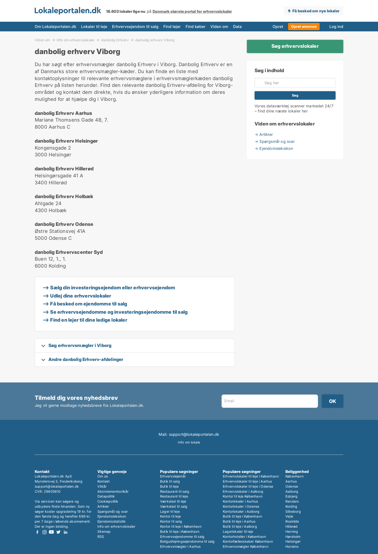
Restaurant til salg (174, 491)
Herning (291, 531)
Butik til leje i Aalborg (240, 526)
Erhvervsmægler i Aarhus (180, 546)
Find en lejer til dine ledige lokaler (88, 320)
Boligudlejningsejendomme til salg (187, 541)
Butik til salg (170, 481)
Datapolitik (106, 496)
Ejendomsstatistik (111, 521)
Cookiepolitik (107, 501)
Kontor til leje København (243, 496)
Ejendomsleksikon (111, 516)
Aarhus (291, 481)
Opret (278, 26)
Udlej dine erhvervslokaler (80, 296)
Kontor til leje (170, 516)
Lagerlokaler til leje (238, 531)
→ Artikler (264, 134)
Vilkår (102, 486)
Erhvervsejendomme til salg (182, 536)
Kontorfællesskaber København (248, 541)
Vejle (289, 516)
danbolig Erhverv (115, 40)
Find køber (196, 26)
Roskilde (292, 521)
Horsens (291, 546)
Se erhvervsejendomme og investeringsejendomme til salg (119, 312)
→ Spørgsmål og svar (275, 141)
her (305, 111)
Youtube (51, 532)
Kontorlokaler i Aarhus (240, 501)
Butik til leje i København (179, 531)
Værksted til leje (173, 501)
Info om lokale (189, 442)
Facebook (37, 532)
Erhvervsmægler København (245, 546)
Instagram (44, 532)
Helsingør (293, 541)
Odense (291, 486)
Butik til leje (169, 486)
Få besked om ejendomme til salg (88, 304)
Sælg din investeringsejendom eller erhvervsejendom (112, 288)
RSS (100, 536)
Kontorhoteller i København (244, 536)
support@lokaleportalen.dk (57, 486)
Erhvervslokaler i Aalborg (243, 491)
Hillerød (291, 526)
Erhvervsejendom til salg (135, 26)
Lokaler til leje (94, 26)
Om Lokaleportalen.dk (55, 26)
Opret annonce (304, 26)
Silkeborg (293, 511)
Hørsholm (293, 536)
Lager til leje (170, 511)
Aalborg (291, 491)
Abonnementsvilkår (112, 491)
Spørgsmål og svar (112, 511)
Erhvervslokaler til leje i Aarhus (247, 481)
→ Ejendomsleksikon (274, 148)
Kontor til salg (171, 521)
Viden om (219, 26)
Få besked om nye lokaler (315, 10)
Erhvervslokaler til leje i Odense (248, 486)
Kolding (291, 506)
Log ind (336, 26)
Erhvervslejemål (172, 476)
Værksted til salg (173, 506)
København (294, 476)
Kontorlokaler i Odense (241, 506)
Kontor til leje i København (181, 526)
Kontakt (103, 481)
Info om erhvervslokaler (76, 40)
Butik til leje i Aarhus (239, 521)
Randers (292, 501)
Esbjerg (291, 496)
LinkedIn (65, 532)
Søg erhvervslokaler (295, 46)
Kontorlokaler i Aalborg (241, 511)
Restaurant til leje (174, 496)
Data (237, 26)
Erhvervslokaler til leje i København (251, 476)
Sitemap (104, 531)
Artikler (103, 506)
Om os (102, 476)
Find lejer (172, 26)
